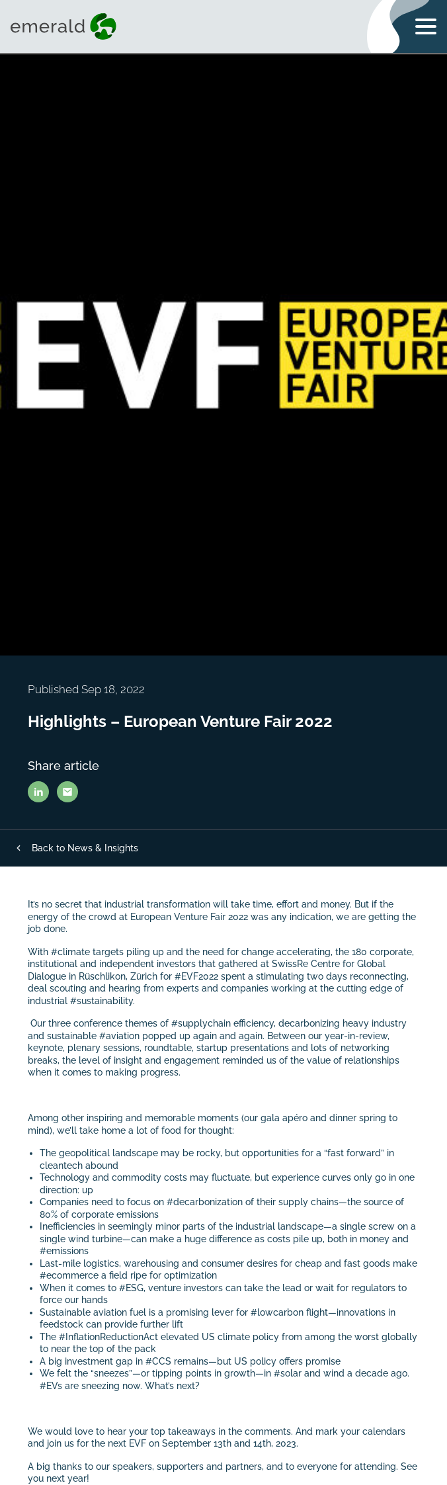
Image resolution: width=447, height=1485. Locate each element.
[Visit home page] (66, 26)
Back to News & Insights (85, 848)
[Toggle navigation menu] (425, 26)
